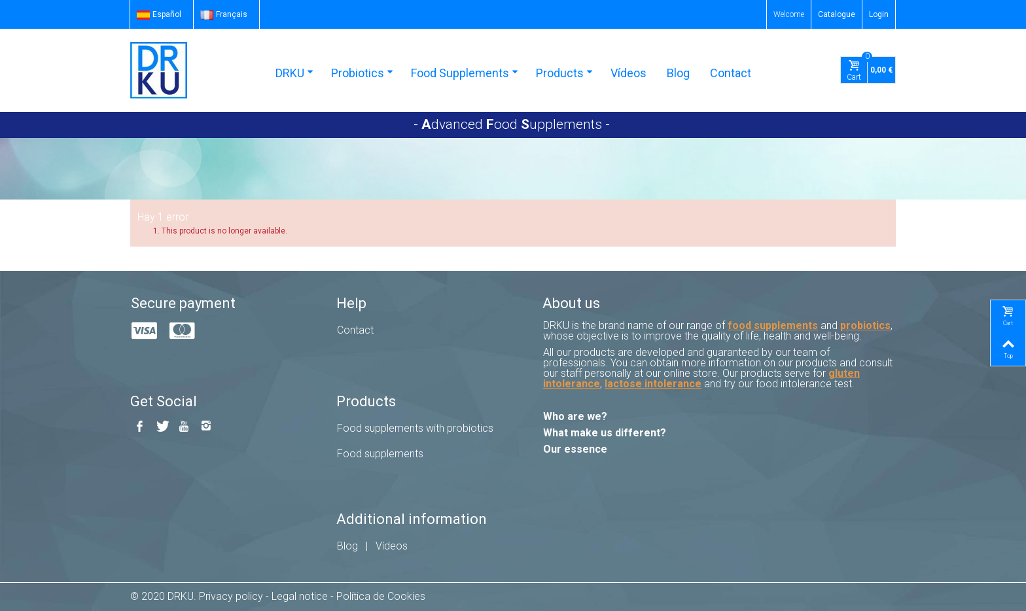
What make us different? (604, 433)
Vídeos (628, 73)
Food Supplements (464, 73)
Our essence (575, 449)
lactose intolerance (653, 383)
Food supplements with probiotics (415, 428)
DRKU (294, 73)
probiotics (865, 325)
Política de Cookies (380, 596)
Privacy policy (231, 596)
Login (879, 14)
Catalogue (836, 14)
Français (223, 14)
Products (564, 73)
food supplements (773, 325)
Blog (678, 73)
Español (159, 14)
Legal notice (300, 596)
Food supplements (380, 453)
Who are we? (575, 416)
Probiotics (362, 73)
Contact (730, 73)
